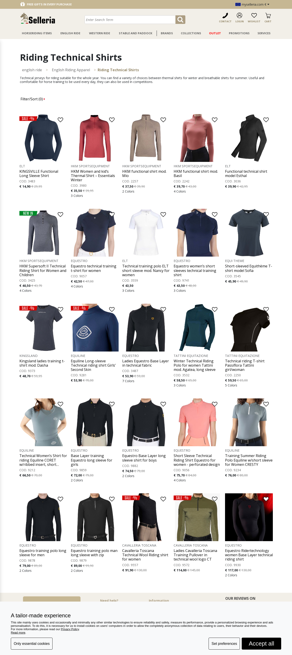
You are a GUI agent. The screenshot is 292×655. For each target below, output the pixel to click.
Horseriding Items (37, 33)
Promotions (239, 33)
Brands (167, 33)
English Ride (70, 33)
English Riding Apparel (71, 69)
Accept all (261, 643)
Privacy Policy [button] (70, 629)
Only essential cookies (32, 644)
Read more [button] (18, 632)
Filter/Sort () (33, 99)
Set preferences (224, 644)
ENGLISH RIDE (32, 69)
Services (264, 33)
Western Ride (99, 33)
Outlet (215, 33)
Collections (191, 33)
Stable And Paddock (135, 33)
